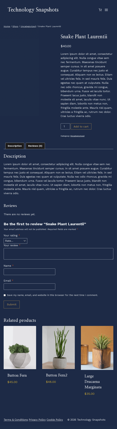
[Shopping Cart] (100, 9)
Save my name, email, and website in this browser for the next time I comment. (52, 295)
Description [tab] (15, 146)
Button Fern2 (56, 375)
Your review (12, 245)
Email (8, 280)
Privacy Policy (37, 419)
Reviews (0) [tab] (35, 146)
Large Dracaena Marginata (93, 381)
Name (9, 265)
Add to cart (81, 126)
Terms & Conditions (16, 419)
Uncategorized (77, 136)
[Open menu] (106, 9)
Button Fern (17, 375)
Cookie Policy (55, 419)
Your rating (12, 235)
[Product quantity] (65, 126)
